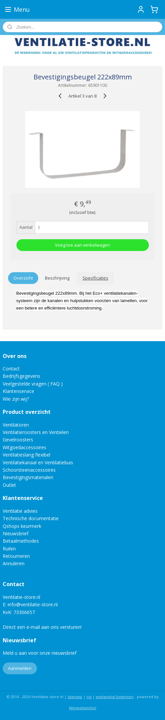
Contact (11, 368)
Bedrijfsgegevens (21, 376)
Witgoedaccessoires (24, 447)
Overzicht (23, 278)
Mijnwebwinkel (82, 707)
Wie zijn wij (15, 399)
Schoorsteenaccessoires (29, 470)
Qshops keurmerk (22, 526)
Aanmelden (20, 668)
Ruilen (9, 548)
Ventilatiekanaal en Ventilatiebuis (38, 462)
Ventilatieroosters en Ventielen (36, 432)
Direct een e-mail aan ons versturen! (42, 627)
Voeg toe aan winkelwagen (82, 245)
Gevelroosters (18, 439)
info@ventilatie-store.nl (33, 604)
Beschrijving (57, 278)
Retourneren (16, 556)
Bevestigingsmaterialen (28, 477)
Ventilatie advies (20, 511)
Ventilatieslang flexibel (26, 455)
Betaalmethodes (21, 541)
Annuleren (13, 563)
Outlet (10, 485)
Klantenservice (18, 391)
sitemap (75, 696)
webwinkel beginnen (114, 696)
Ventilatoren (16, 425)
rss (89, 696)
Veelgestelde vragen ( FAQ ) (33, 384)
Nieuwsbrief (16, 533)
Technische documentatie (31, 518)
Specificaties (95, 278)
